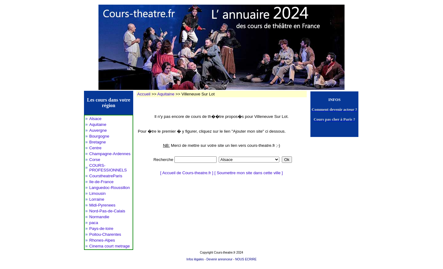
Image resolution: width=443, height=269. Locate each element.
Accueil (143, 94)
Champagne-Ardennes (109, 153)
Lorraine (96, 199)
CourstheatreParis (105, 176)
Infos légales (195, 259)
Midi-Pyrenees (102, 205)
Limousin (97, 193)
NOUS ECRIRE (245, 259)
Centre (95, 148)
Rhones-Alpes (102, 240)
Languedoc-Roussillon (109, 187)
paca (93, 222)
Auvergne (98, 130)
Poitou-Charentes (105, 234)
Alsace (95, 118)
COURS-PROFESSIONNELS (108, 167)
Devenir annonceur (219, 259)
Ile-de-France (101, 181)
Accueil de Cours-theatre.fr (186, 173)
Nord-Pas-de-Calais (107, 211)
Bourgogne (99, 136)
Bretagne (97, 142)
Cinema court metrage (109, 246)
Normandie (99, 217)
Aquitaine (97, 124)
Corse (94, 159)
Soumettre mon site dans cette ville (248, 173)
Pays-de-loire (101, 228)
